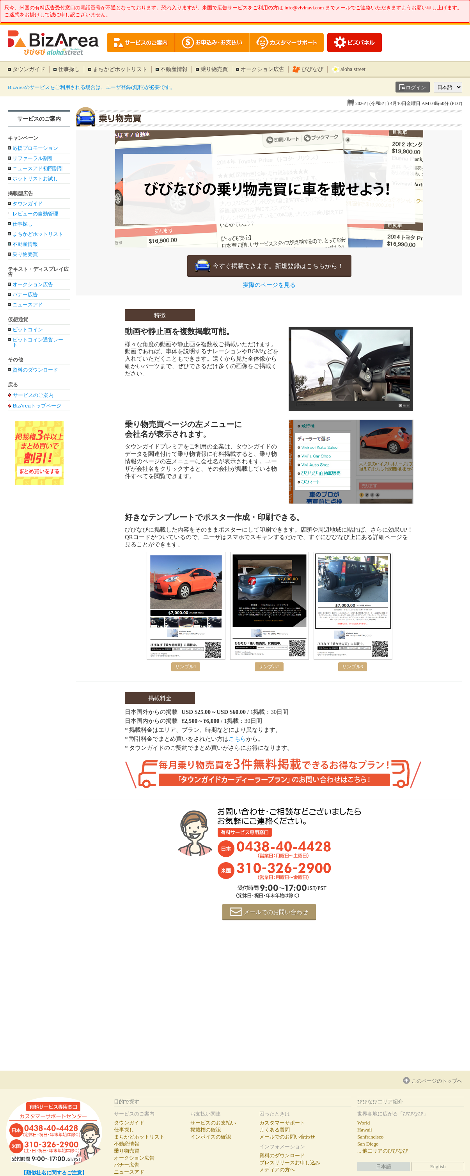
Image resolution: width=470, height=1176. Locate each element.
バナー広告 (25, 294)
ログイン (416, 88)
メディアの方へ (277, 1169)
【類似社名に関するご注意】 (54, 1173)
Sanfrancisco (370, 1137)
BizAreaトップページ (37, 405)
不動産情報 (174, 69)
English (438, 1166)
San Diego (368, 1144)
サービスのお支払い (213, 1123)
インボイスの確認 (210, 1137)
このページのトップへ (436, 1081)
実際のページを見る (269, 285)
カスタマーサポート (282, 1123)
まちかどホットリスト (120, 69)
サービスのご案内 (39, 119)
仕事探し (69, 69)
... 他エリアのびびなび (382, 1151)
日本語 (383, 1166)
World (363, 1123)
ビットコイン (27, 329)
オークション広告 (262, 69)
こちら (237, 739)
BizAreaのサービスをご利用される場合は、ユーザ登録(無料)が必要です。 (91, 87)
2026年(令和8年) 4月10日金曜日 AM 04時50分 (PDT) (408, 103)
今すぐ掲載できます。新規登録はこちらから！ (278, 266)
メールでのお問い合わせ (276, 912)
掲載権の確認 (205, 1130)
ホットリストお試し (35, 178)
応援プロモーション (35, 148)
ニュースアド (27, 304)
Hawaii (364, 1130)
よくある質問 (274, 1130)
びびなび (312, 69)
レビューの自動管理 (35, 213)
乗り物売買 (214, 69)
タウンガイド (28, 69)
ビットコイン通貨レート (37, 342)
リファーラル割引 (32, 158)
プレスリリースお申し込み (289, 1162)
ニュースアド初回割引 (37, 168)
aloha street (353, 69)
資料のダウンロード (35, 369)
